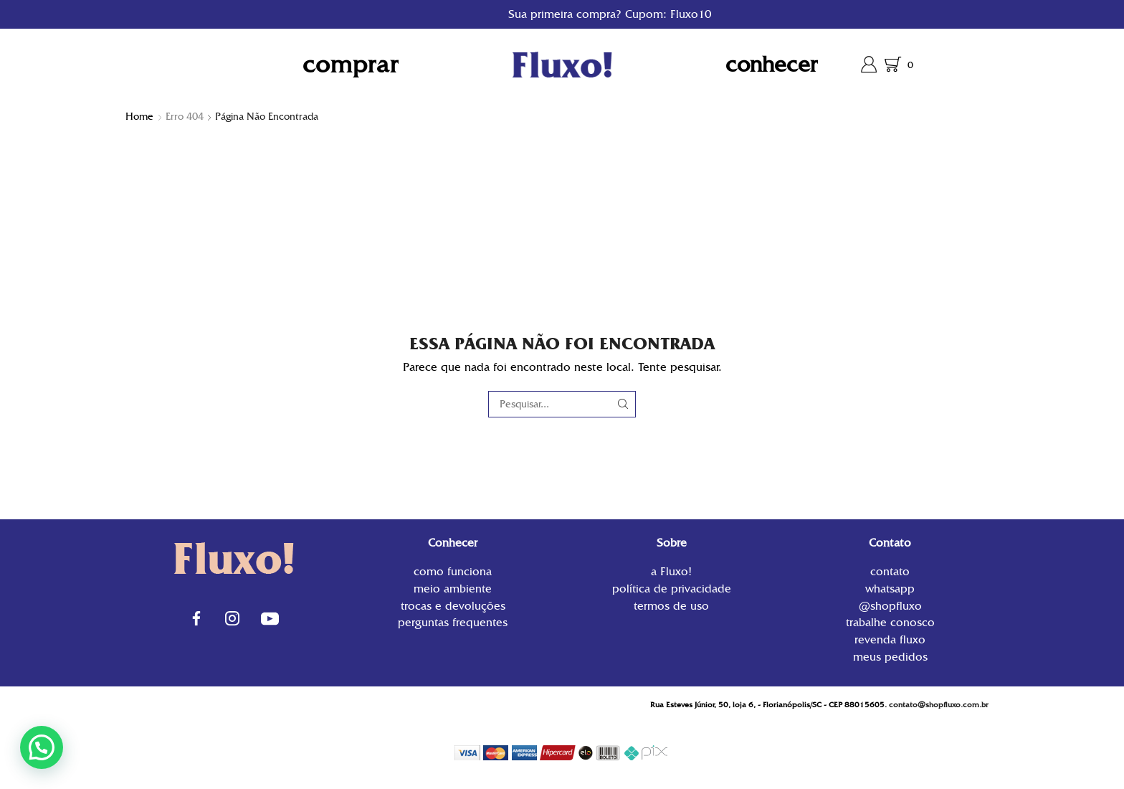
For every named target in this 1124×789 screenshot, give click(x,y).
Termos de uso (671, 605)
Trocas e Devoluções (453, 606)
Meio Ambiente (453, 588)
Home (139, 116)
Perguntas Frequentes (453, 621)
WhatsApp (890, 588)
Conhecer (771, 64)
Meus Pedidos (890, 656)
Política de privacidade (671, 588)
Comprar (351, 63)
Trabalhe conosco (890, 622)
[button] (41, 747)
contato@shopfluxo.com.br (939, 704)
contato (890, 572)
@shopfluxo (890, 606)
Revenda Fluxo (889, 639)
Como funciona (453, 572)
